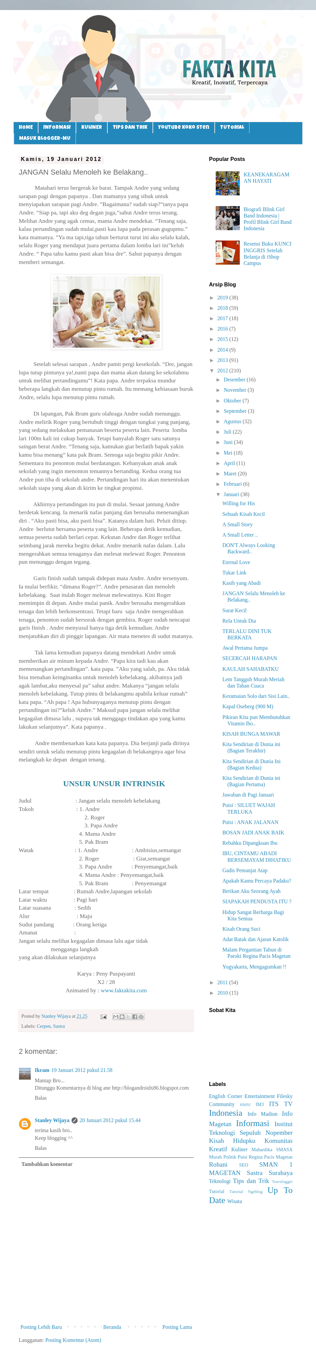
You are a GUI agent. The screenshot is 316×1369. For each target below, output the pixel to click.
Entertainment (259, 1096)
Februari (233, 484)
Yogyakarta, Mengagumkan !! (254, 967)
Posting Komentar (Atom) (73, 1340)
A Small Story (237, 524)
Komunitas (279, 1140)
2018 (223, 308)
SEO (243, 1165)
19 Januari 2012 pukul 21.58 (82, 1070)
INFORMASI (57, 127)
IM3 (259, 1104)
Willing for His (238, 503)
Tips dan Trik (251, 1180)
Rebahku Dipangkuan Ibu (249, 843)
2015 (223, 339)
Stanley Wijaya (52, 1120)
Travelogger (282, 1181)
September (236, 411)
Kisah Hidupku (232, 1140)
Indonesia (225, 1113)
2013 (223, 360)
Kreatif (218, 1149)
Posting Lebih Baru (41, 1327)
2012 (223, 370)
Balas (41, 1098)
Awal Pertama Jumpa (245, 648)
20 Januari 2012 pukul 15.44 (110, 1120)
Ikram (42, 1070)
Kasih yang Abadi (241, 583)
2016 (223, 329)
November (236, 390)
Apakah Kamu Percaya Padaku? (256, 881)
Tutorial (216, 1191)
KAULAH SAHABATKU (250, 669)
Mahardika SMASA (272, 1149)
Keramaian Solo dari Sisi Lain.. (256, 696)
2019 (223, 297)
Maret (231, 473)
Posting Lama (177, 1327)
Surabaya (281, 1172)
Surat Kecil (234, 610)
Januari (232, 494)
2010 (223, 993)
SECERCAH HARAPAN (249, 658)
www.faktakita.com (124, 990)
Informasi (253, 1123)
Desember (235, 379)
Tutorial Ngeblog (245, 1191)
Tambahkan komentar (47, 1164)
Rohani (218, 1164)
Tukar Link (234, 572)
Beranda (112, 1327)
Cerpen (44, 1026)
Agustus (233, 421)
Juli (228, 432)
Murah (215, 1157)
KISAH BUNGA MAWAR (251, 734)
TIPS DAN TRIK (130, 127)
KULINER (91, 127)
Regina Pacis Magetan (271, 1157)
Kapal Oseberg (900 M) (247, 706)
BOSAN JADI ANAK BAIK (253, 832)
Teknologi (220, 1181)
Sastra (59, 1026)
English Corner (225, 1096)
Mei (229, 453)
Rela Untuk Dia (239, 621)
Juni (229, 442)
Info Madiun (262, 1114)
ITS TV (281, 1103)
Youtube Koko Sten (183, 127)
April (230, 463)
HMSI (245, 1104)
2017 (223, 318)
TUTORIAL (232, 127)
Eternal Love (236, 562)
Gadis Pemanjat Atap (245, 870)
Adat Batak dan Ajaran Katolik (255, 939)
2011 (223, 982)
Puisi (242, 1157)
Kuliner (239, 1149)
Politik (229, 1157)
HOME (26, 127)
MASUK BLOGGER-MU (45, 138)
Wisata (234, 1201)
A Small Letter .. (240, 535)
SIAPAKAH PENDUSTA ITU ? (257, 901)
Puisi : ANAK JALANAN (250, 822)
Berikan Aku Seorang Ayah (251, 891)
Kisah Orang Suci (241, 929)
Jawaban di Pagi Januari (248, 795)
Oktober (233, 400)
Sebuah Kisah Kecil (243, 514)
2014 (223, 350)
